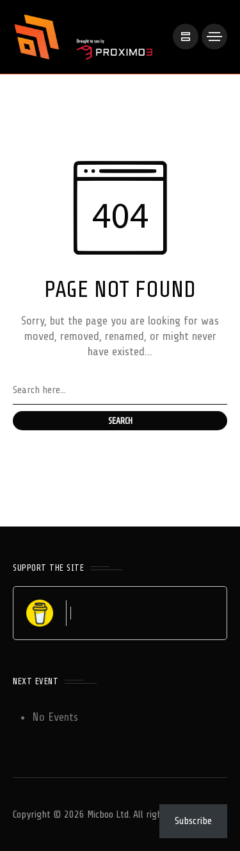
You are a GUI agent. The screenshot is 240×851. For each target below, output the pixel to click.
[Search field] (120, 390)
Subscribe (193, 821)
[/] (185, 36)
